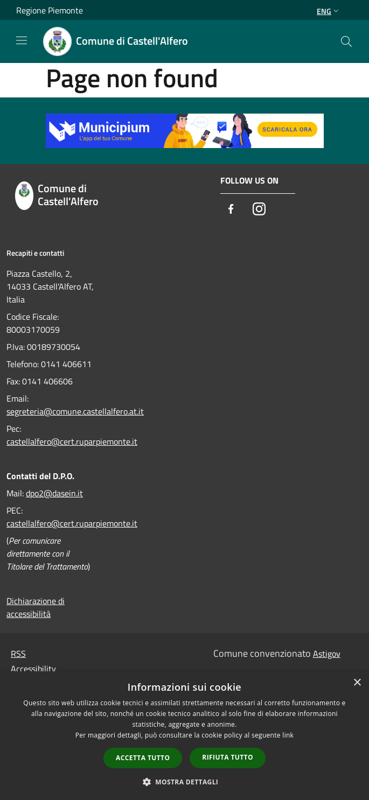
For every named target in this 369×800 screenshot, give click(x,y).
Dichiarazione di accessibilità (35, 607)
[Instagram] (259, 209)
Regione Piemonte (49, 10)
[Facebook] (231, 209)
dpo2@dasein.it (54, 493)
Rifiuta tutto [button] (227, 757)
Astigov (326, 653)
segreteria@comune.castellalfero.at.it (75, 411)
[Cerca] (346, 41)
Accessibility (33, 668)
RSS (18, 653)
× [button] (357, 683)
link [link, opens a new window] (288, 735)
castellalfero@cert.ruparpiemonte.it (71, 441)
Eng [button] (329, 11)
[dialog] (184, 735)
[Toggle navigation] (21, 40)
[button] (185, 781)
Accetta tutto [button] (143, 757)
